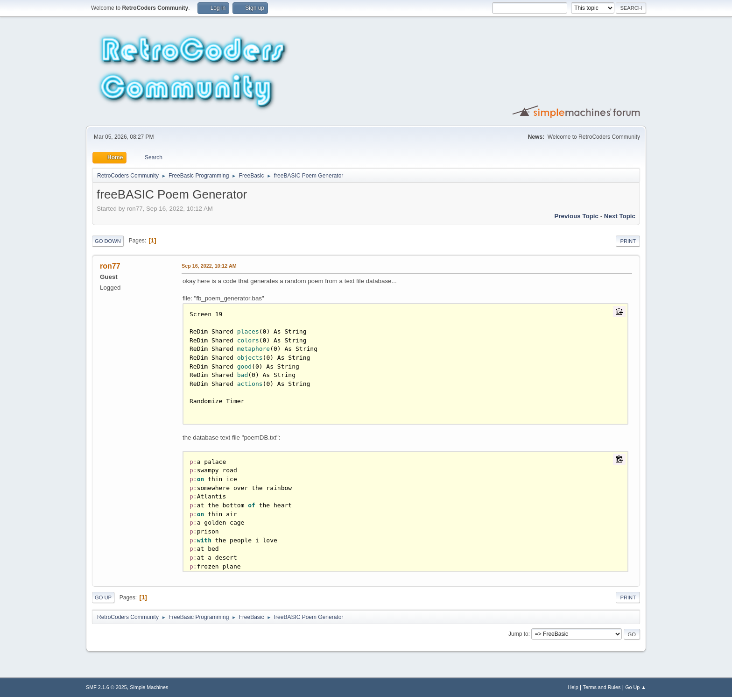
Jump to (518, 634)
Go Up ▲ (635, 687)
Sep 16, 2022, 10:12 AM (209, 266)
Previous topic (576, 216)
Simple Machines (149, 687)
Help (573, 687)
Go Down (108, 241)
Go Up (103, 597)
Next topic (619, 216)
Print (628, 241)
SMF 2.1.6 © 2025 (106, 687)
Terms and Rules (602, 687)
